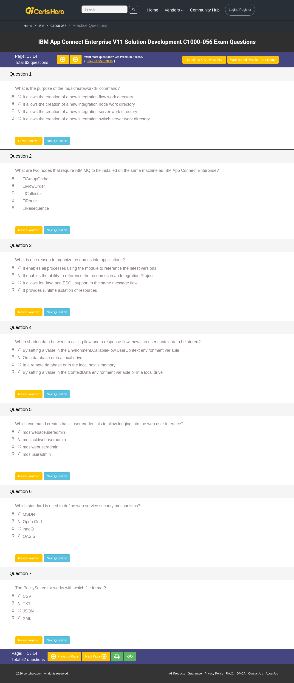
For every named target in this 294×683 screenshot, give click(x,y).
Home (152, 10)
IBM (41, 26)
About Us (272, 673)
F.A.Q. (230, 673)
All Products (177, 673)
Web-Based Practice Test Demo (253, 60)
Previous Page (64, 656)
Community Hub (205, 10)
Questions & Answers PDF (204, 60)
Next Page (96, 656)
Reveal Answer (29, 141)
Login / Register (240, 9)
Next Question (57, 141)
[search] (133, 10)
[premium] (117, 656)
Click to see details (100, 61)
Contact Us (255, 673)
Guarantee (195, 673)
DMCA (241, 673)
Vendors (174, 10)
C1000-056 (58, 26)
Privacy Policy (213, 673)
